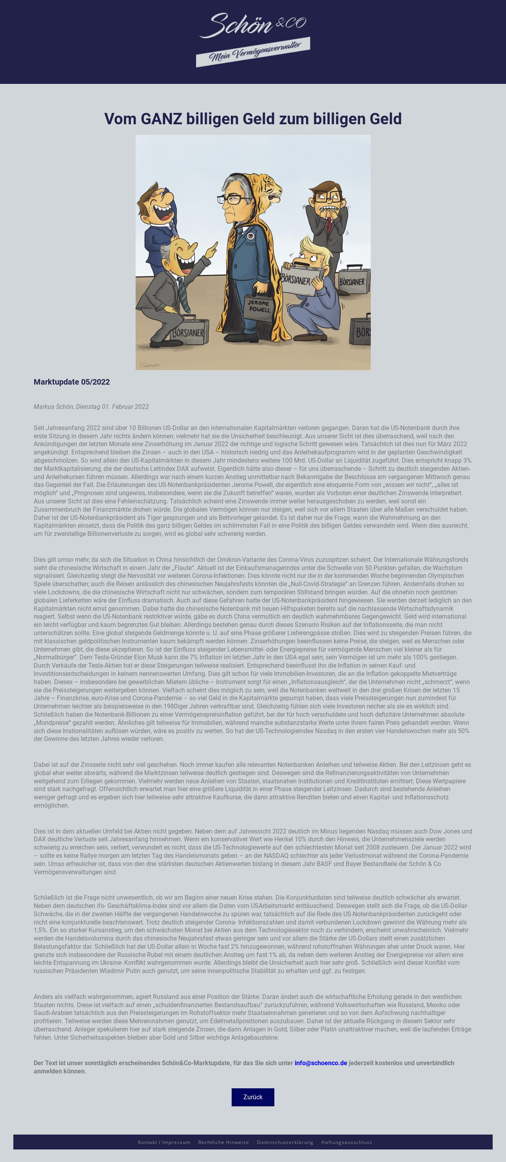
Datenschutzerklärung (285, 1142)
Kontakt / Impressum (164, 1142)
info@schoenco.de (321, 1063)
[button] (253, 1097)
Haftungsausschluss (346, 1142)
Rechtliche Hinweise (223, 1142)
